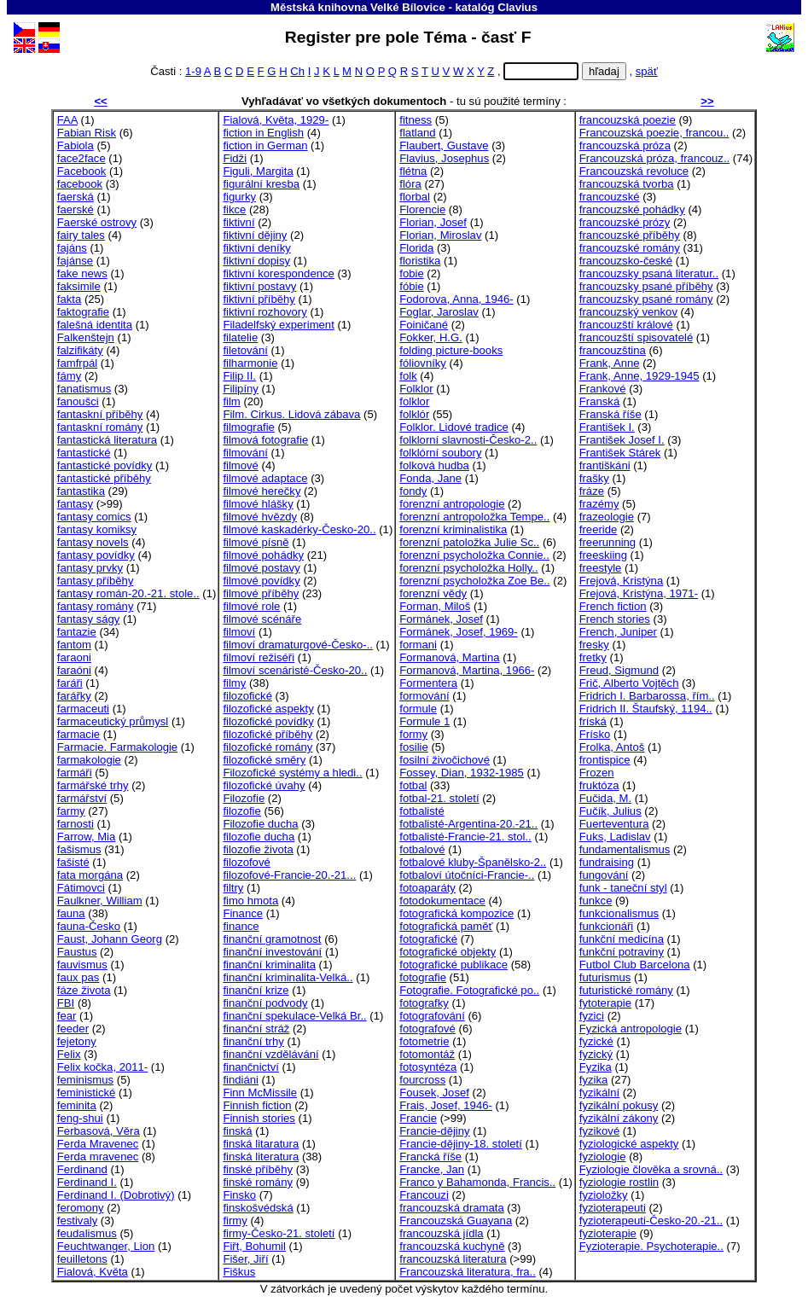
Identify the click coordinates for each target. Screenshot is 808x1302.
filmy (234, 683)
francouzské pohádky (632, 209)
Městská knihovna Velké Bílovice (357, 7)
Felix (69, 1054)
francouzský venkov (628, 311)
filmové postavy (261, 567)
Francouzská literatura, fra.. (467, 1271)
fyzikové (599, 1131)
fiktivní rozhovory (264, 311)
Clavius (517, 7)
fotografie (422, 977)
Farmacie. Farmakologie (117, 747)
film (231, 401)
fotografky (424, 1003)
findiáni (241, 1079)
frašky (594, 478)
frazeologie (606, 516)
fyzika (593, 1079)
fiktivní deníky (256, 247)
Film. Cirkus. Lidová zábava (291, 414)
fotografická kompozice (456, 913)
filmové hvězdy (260, 516)
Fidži (235, 158)
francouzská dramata (451, 1207)
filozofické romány (267, 747)
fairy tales (81, 235)
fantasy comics (94, 516)
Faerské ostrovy (97, 222)
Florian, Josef (433, 222)
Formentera (428, 683)
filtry (233, 887)
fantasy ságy (88, 619)
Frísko (594, 734)
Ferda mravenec (97, 1156)
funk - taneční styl (623, 887)
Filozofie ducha (260, 823)
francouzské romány (629, 247)
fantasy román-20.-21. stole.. (128, 593)
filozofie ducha (258, 836)
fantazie (76, 631)
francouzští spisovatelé (636, 337)
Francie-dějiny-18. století (460, 1143)
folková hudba (434, 465)
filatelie (240, 337)
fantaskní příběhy (100, 414)
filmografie (248, 427)
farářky (74, 695)
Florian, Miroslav (440, 235)
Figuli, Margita (258, 171)
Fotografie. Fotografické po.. (469, 990)
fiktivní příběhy (259, 299)
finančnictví (251, 1067)
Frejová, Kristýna (621, 580)
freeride (598, 529)
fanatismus (84, 388)
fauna (71, 913)
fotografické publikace (453, 964)
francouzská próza (625, 145)
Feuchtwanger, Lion (105, 1246)
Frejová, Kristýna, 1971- (638, 593)
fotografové (427, 1028)
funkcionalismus (619, 913)
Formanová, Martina (449, 657)
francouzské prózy (624, 222)
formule (418, 708)
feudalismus (87, 1233)
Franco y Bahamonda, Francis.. (477, 1182)
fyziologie (602, 1156)
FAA (67, 119)
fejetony (76, 1041)
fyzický (596, 1054)
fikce (234, 209)
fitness (415, 119)
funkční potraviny (621, 951)
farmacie (78, 734)
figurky (239, 196)
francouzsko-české (625, 260)
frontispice (605, 759)
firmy (235, 1220)
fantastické (84, 452)
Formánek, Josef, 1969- (458, 631)
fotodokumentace (442, 900)
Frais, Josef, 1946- (445, 1105)
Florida (416, 247)
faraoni (74, 657)
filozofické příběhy (267, 734)
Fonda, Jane (430, 478)
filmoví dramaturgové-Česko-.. (298, 644)
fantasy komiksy (97, 529)
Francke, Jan (431, 1169)
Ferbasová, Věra (98, 1131)
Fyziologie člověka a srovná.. (651, 1169)
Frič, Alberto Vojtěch (629, 683)
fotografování (432, 1015)
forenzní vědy (433, 593)
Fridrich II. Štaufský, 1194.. (645, 708)
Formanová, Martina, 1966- (466, 670)
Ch (297, 71)
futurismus (605, 977)
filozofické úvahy (264, 785)
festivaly (77, 1220)
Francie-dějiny (434, 1131)
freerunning (607, 542)
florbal (414, 196)
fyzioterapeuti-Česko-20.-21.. (651, 1220)
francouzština (612, 350)
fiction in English (263, 132)
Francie (418, 1118)
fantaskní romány (100, 427)
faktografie (83, 311)
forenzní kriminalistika (453, 529)
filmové (241, 465)
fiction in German (265, 145)
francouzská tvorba (626, 183)
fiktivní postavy (259, 286)
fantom (74, 644)
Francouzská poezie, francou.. (654, 132)
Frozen (596, 772)
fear (67, 1015)
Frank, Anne (609, 363)
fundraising (606, 862)
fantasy (75, 503)
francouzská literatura (452, 1259)
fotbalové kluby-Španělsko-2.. (472, 862)
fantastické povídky (105, 465)
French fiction (613, 606)
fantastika (81, 491)
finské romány (258, 1182)
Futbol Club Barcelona (634, 964)
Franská (599, 401)
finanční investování (272, 951)
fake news (82, 273)
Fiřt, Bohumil (254, 1246)
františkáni (605, 465)
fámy (69, 375)
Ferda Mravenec (97, 1143)
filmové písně (255, 542)
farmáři (74, 772)
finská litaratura (261, 1143)
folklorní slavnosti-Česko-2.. (468, 439)
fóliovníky (422, 363)
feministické (86, 1092)
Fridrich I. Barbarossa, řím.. (647, 695)
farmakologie (89, 759)
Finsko (239, 1195)
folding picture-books (451, 350)
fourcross (422, 1079)
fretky (593, 657)
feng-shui (80, 1118)
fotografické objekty (447, 951)
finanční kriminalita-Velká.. (287, 977)
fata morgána (90, 875)
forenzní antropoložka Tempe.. (474, 516)
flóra (410, 183)
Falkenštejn (85, 337)
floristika (419, 260)
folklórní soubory (440, 452)
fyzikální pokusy (619, 1105)
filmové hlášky (258, 503)
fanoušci (78, 401)
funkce (596, 900)
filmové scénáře (262, 619)
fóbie (411, 286)
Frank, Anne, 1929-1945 (639, 375)
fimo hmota (250, 900)
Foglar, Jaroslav (439, 311)
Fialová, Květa (92, 1271)
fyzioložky (603, 1195)
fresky (594, 644)
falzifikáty (80, 350)
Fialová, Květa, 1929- (275, 119)
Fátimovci (81, 887)
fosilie (413, 747)
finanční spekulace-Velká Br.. (294, 1015)
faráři (70, 683)
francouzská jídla (441, 1233)
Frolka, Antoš (612, 747)
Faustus (77, 951)
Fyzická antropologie (630, 1028)
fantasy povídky (96, 555)
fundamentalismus (624, 849)
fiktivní (238, 222)
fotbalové (422, 849)
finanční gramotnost (272, 939)
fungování (604, 875)
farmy (71, 811)
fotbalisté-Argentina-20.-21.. (468, 823)
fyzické (596, 1041)
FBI (65, 1003)
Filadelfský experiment (278, 324)
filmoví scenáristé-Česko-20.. (295, 670)
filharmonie (250, 363)
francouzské (609, 196)
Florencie (422, 209)
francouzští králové (626, 324)
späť (647, 71)
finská (237, 1131)
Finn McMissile (260, 1092)
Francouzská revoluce (634, 171)
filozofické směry (264, 759)
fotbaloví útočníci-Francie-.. (466, 875)
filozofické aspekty (268, 708)
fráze (591, 491)
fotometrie (424, 1041)
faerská (75, 196)
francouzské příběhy (629, 235)
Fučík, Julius (610, 811)
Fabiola (75, 145)
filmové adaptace (265, 478)
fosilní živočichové (444, 759)
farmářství (82, 798)
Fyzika (595, 1067)
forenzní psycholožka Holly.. (468, 567)
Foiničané (423, 324)
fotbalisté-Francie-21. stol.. (465, 836)
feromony (80, 1207)
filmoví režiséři (258, 657)
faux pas (78, 977)
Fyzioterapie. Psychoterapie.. (651, 1246)
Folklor (416, 388)
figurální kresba (261, 183)
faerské (75, 209)
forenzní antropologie (451, 503)
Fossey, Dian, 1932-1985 (461, 772)
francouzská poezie (627, 119)
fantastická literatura (107, 439)
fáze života (84, 990)
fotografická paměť (445, 926)
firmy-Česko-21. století (278, 1233)
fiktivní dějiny (255, 235)
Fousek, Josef (434, 1092)
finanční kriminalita (269, 964)
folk (407, 375)
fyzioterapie (608, 1233)
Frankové (602, 388)
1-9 (193, 71)
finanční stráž (256, 1028)
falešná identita (94, 324)
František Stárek (619, 452)
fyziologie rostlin (619, 1182)
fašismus (79, 849)
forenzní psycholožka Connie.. (474, 555)
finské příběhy (258, 1169)
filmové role (251, 606)
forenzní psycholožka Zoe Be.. (474, 580)
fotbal (413, 785)
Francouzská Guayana (455, 1220)
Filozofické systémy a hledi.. (292, 772)
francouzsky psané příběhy (646, 286)
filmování (245, 452)
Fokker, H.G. (430, 337)
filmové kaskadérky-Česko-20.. (299, 529)
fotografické (428, 939)
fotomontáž (427, 1054)
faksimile (79, 286)
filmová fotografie (265, 439)
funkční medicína (621, 939)
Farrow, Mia (86, 836)
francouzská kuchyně (451, 1246)
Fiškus (239, 1271)
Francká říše (430, 1156)
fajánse (75, 260)
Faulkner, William (99, 900)
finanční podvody (265, 1003)
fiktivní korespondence (278, 273)
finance (241, 926)
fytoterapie (605, 1003)
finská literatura (261, 1156)
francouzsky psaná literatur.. (648, 273)
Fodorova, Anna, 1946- (456, 299)
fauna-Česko (88, 926)
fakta (69, 299)
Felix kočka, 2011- (102, 1067)
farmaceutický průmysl (112, 721)
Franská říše (610, 414)
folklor (414, 401)
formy (413, 734)
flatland (417, 132)
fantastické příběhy (104, 478)
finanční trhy (253, 1041)
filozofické (247, 695)
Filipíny (241, 388)
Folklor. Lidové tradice (454, 427)
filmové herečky (261, 491)
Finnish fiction (257, 1105)
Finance (243, 913)
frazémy (599, 503)
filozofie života (258, 849)
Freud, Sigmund (619, 670)
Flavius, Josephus (444, 158)
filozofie (241, 811)
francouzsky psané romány (646, 299)
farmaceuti (83, 708)
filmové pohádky (263, 555)
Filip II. (239, 375)
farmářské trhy (93, 785)
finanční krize (255, 990)
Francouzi (424, 1195)
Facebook (82, 171)
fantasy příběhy (95, 580)
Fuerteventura (614, 823)
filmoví (239, 631)
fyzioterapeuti (612, 1207)
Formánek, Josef (441, 619)
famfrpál (77, 363)
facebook (79, 183)
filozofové (246, 862)
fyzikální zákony (619, 1118)
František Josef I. (622, 439)
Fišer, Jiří (245, 1259)
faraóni (74, 670)
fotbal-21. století (439, 798)
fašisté (73, 862)
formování (424, 695)
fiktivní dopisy (256, 260)
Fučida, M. (605, 798)
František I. (607, 427)
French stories (614, 619)
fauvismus (82, 964)
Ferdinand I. (87, 1182)
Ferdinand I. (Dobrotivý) (116, 1195)
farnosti (75, 823)
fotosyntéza (427, 1067)
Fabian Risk (86, 132)
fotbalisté (421, 811)
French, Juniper (618, 631)
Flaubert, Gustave (443, 145)
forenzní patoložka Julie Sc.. (469, 542)
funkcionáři (606, 926)
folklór (414, 414)
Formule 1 (424, 721)
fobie (411, 273)
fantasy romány (95, 606)
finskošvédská (258, 1207)
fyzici (591, 1015)
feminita (76, 1105)
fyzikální (599, 1092)
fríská (593, 721)
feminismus (85, 1079)
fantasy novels (93, 542)
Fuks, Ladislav (615, 836)
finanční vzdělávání (270, 1054)
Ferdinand (82, 1169)
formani (418, 644)
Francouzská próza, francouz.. (654, 158)
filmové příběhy (261, 593)
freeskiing (603, 555)
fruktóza (599, 785)
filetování (245, 350)
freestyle (600, 567)
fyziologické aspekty (629, 1143)
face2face (81, 158)
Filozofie (243, 798)
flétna (413, 171)
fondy (413, 491)
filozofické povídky (268, 721)
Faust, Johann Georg (109, 939)
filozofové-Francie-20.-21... (289, 875)
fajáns (72, 247)
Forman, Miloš (434, 606)
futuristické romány (626, 990)
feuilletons (82, 1259)
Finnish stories (259, 1118)
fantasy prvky (90, 567)
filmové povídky (261, 580)
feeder (73, 1028)
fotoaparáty (427, 887)
